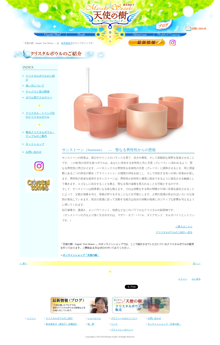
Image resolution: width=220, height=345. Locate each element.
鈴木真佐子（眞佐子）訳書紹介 (61, 324)
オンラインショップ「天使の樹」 (81, 255)
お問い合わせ (34, 152)
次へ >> (196, 263)
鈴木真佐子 (67, 43)
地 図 (90, 324)
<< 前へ (23, 263)
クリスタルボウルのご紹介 (59, 318)
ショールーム (94, 318)
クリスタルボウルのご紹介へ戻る (174, 232)
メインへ (182, 279)
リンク (114, 324)
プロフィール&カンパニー (124, 318)
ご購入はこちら (183, 226)
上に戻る (196, 279)
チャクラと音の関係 (38, 91)
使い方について (35, 85)
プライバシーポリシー (122, 329)
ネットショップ (35, 144)
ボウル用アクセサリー (39, 97)
